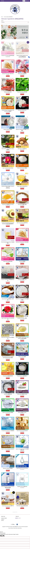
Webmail (2, 520)
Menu (2, 0)
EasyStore (26, 526)
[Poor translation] (3, 536)
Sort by (2, 20)
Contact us (2, 519)
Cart (27, 0)
